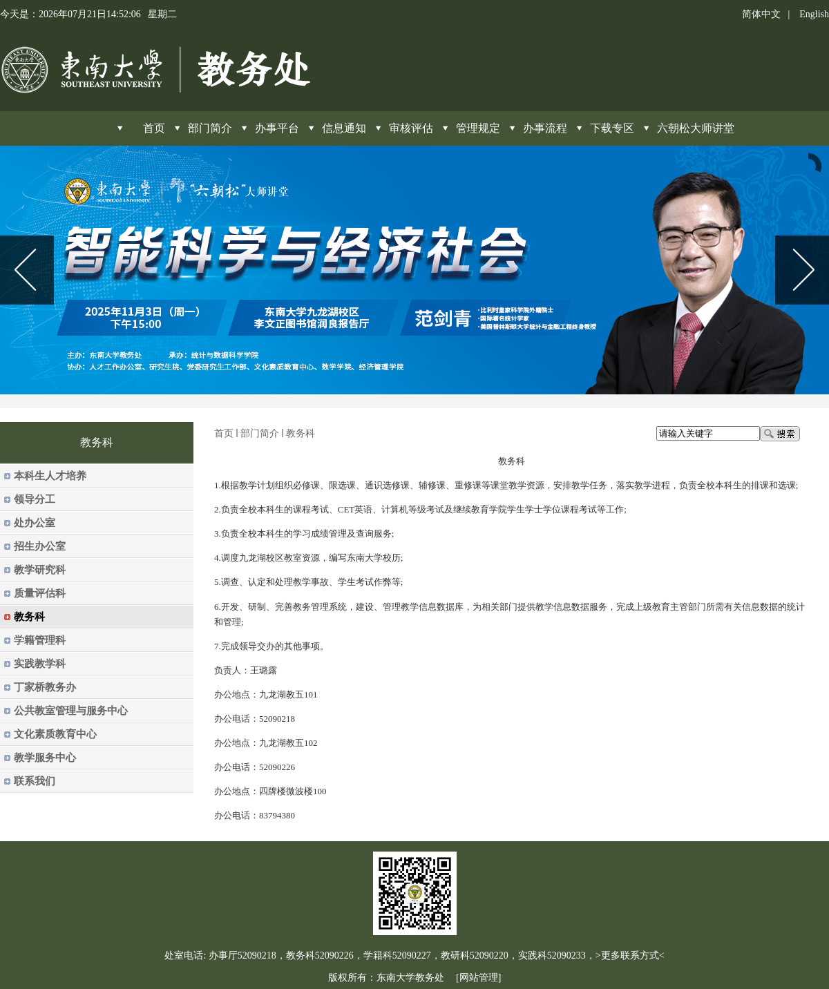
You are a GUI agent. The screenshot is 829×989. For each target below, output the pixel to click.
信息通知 (344, 128)
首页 (224, 433)
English (814, 14)
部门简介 (210, 128)
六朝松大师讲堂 (695, 128)
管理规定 (478, 128)
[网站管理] (478, 977)
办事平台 (277, 128)
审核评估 (411, 128)
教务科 (300, 433)
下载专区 (612, 128)
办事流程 (545, 128)
